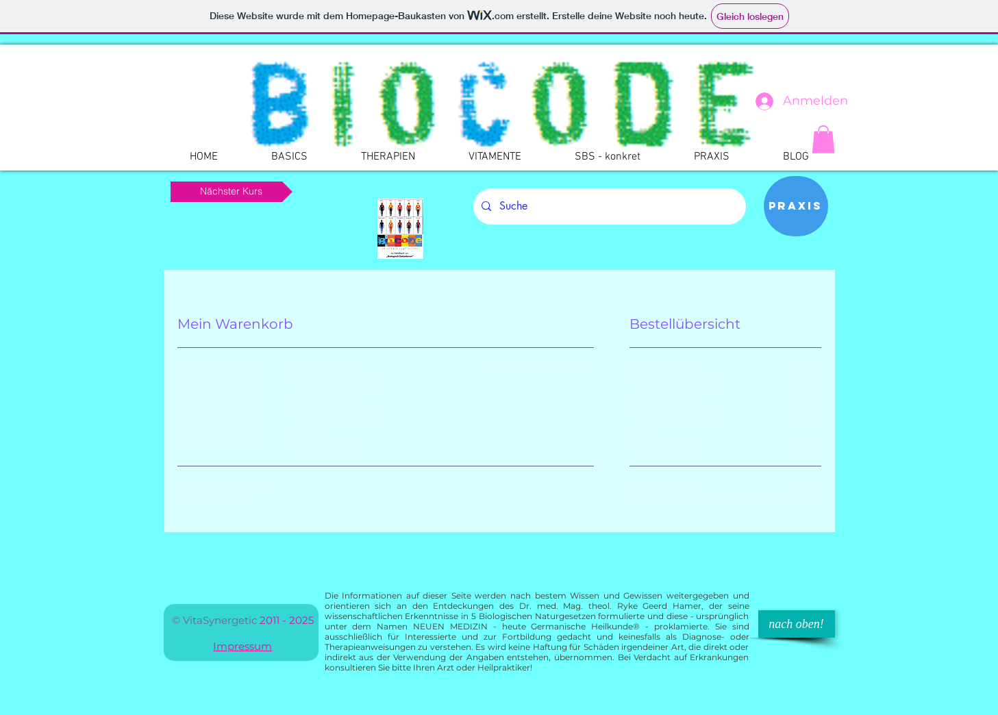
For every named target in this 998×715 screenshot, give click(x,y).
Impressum (242, 646)
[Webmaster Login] (115, 148)
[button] (823, 139)
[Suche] (608, 206)
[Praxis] (796, 206)
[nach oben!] (796, 624)
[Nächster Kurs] (231, 191)
